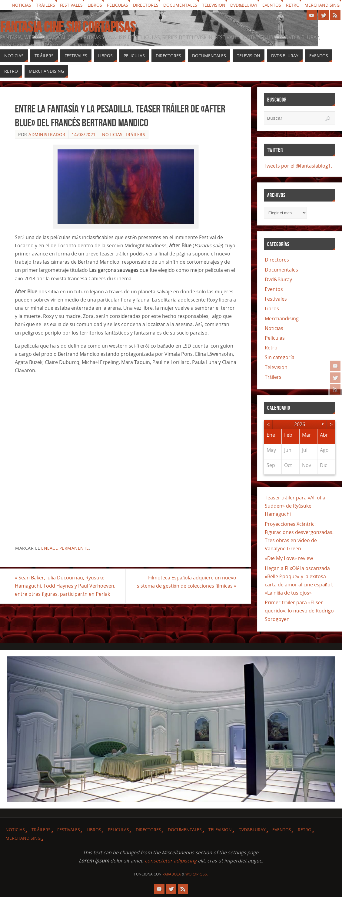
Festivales (71, 5)
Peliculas (117, 5)
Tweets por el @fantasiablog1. (298, 165)
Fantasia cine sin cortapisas (67, 27)
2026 (299, 424)
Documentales (180, 5)
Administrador (46, 134)
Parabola (171, 874)
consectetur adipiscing (171, 860)
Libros (95, 5)
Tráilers (45, 5)
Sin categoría (279, 357)
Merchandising (322, 5)
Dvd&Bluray (243, 5)
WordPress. (196, 874)
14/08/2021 (84, 134)
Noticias (21, 5)
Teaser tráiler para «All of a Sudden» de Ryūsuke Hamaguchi (295, 505)
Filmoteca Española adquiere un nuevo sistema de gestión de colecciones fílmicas (186, 581)
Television (213, 5)
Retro (293, 5)
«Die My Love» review (289, 558)
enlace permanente (65, 548)
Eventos (271, 5)
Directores (145, 5)
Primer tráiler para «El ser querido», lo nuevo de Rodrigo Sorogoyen (299, 610)
